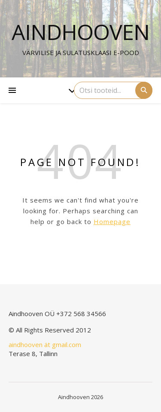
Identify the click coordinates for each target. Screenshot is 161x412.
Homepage (112, 221)
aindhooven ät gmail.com (45, 344)
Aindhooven (80, 32)
